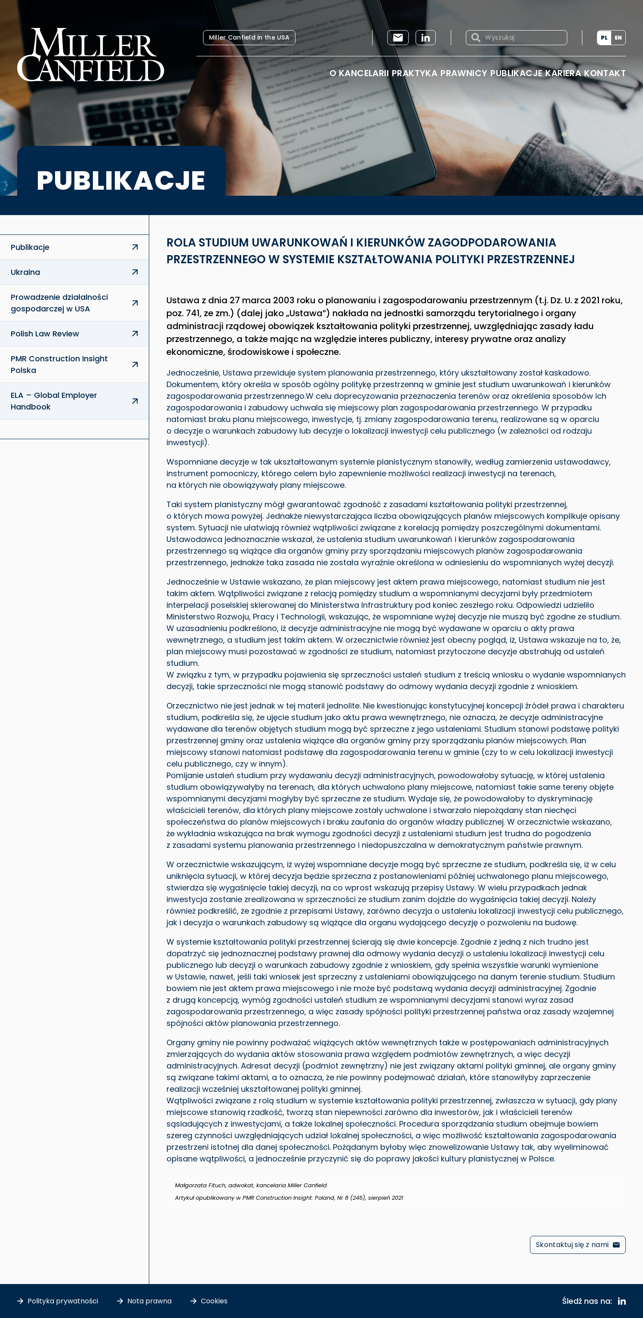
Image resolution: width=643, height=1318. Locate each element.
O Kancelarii (359, 73)
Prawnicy (463, 73)
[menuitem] (604, 38)
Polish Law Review (45, 333)
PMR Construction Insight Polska (59, 364)
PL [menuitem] (604, 37)
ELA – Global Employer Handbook (54, 401)
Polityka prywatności (63, 1301)
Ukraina (25, 272)
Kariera (563, 73)
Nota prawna (149, 1301)
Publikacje (516, 73)
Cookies (214, 1301)
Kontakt (605, 73)
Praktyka (414, 73)
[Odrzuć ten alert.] (620, 1177)
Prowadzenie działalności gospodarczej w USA (59, 303)
